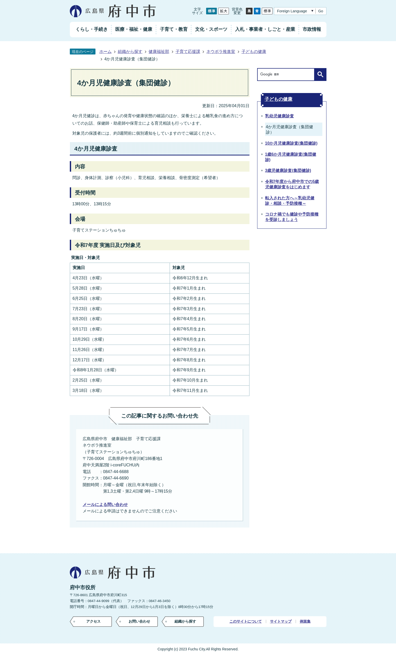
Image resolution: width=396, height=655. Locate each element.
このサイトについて (245, 621)
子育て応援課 (188, 51)
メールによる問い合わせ (105, 504)
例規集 (305, 621)
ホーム (105, 51)
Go (320, 11)
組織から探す (130, 51)
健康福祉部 (159, 51)
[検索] (287, 74)
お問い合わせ (139, 621)
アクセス (93, 621)
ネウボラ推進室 (220, 51)
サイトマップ (281, 621)
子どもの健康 (254, 51)
